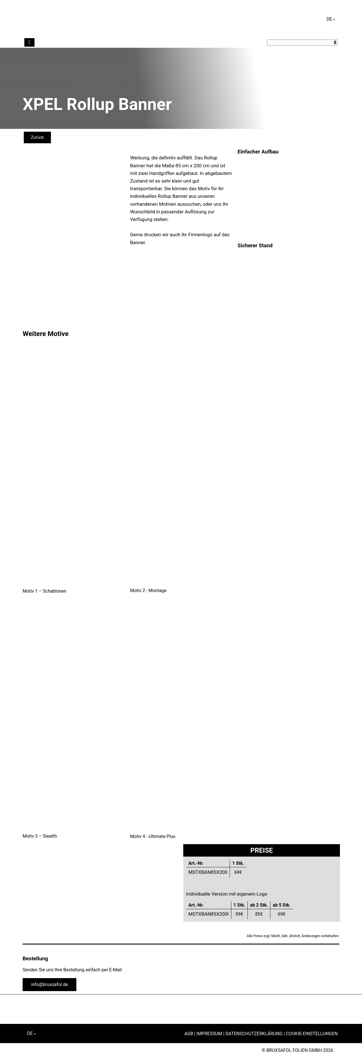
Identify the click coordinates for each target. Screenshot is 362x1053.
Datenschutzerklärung (253, 1033)
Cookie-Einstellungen (312, 1033)
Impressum (209, 1033)
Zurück (37, 137)
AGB (188, 1033)
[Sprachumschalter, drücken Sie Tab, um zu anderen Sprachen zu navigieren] (331, 19)
